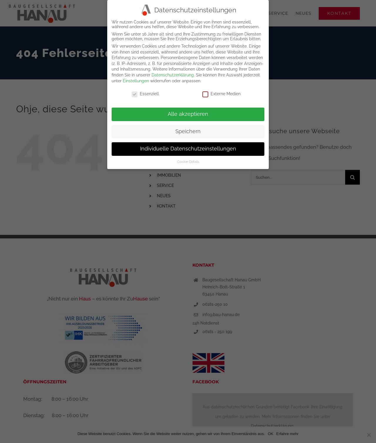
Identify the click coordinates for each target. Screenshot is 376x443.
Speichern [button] (188, 130)
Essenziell (145, 92)
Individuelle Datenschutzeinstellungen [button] (188, 148)
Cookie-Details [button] (188, 160)
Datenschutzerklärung (173, 73)
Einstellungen (136, 79)
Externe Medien (221, 92)
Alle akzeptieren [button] (188, 113)
